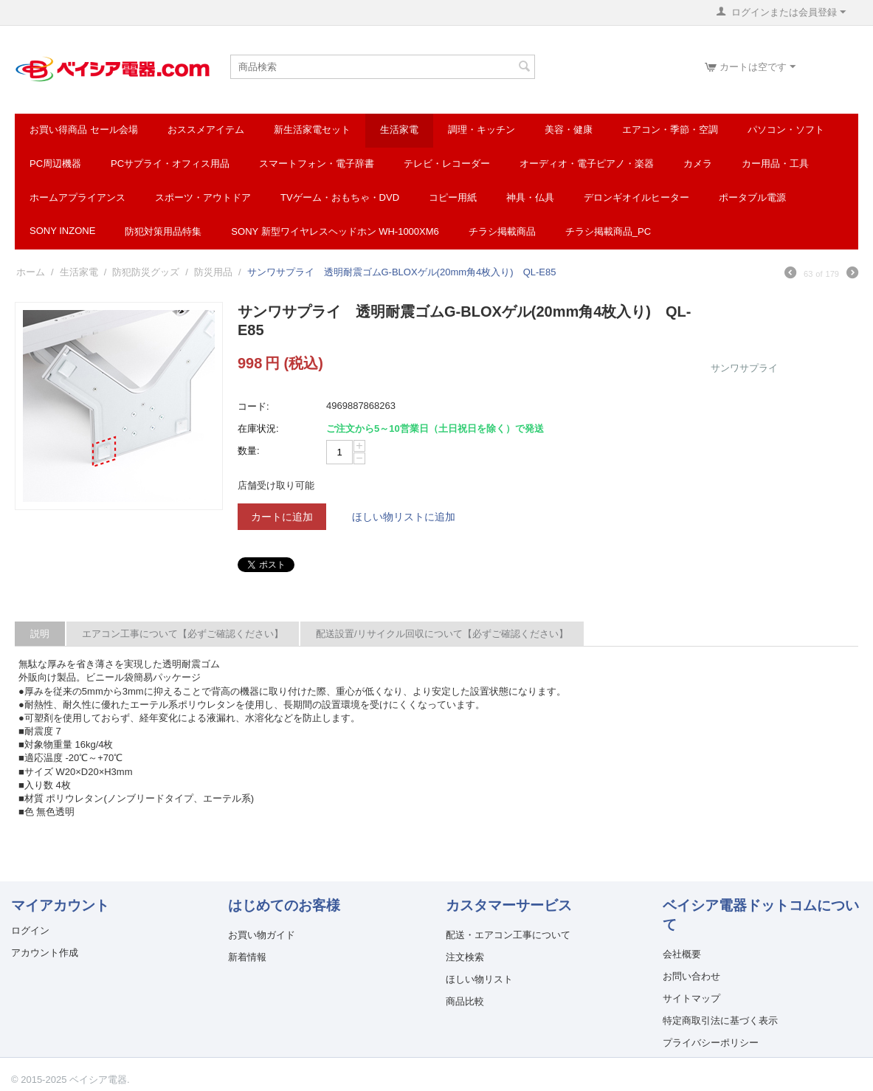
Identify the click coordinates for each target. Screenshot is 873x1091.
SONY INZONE (62, 230)
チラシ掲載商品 (502, 231)
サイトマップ (691, 998)
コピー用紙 (453, 197)
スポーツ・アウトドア (203, 197)
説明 (39, 633)
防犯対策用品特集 (163, 231)
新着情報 (247, 957)
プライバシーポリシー (711, 1042)
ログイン (30, 930)
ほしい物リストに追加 (403, 517)
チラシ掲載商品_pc (608, 231)
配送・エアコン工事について (508, 934)
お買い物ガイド (261, 934)
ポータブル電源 (752, 197)
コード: (253, 406)
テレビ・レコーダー (447, 163)
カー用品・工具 (775, 163)
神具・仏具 (530, 197)
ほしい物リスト (479, 979)
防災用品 (213, 272)
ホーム (30, 272)
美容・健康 (569, 129)
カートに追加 (282, 517)
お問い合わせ (691, 976)
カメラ (697, 163)
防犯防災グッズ (145, 272)
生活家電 (399, 129)
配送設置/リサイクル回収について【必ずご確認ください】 (442, 633)
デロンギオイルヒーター (636, 197)
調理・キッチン (481, 129)
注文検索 (465, 957)
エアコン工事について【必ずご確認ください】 (182, 633)
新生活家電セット (312, 129)
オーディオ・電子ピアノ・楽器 (587, 163)
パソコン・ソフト (786, 129)
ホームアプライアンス (77, 197)
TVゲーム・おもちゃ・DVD (339, 197)
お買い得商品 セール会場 (84, 129)
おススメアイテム (206, 129)
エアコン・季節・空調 (670, 129)
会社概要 (682, 954)
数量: (249, 450)
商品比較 (465, 1001)
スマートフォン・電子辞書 (316, 163)
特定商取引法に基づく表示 (720, 1020)
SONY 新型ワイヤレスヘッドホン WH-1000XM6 (334, 231)
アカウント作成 (44, 952)
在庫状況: (258, 428)
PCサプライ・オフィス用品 (170, 163)
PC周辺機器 (55, 163)
